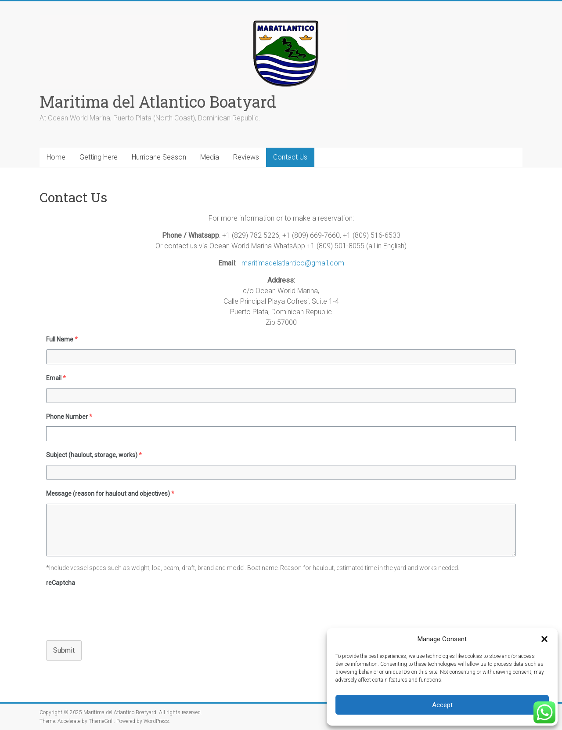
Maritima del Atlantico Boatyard (158, 101)
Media (209, 157)
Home (56, 157)
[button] (544, 639)
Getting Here (98, 157)
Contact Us (290, 157)
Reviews (246, 157)
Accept (442, 705)
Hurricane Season (159, 157)
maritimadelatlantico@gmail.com (292, 263)
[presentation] (113, 610)
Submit (64, 650)
